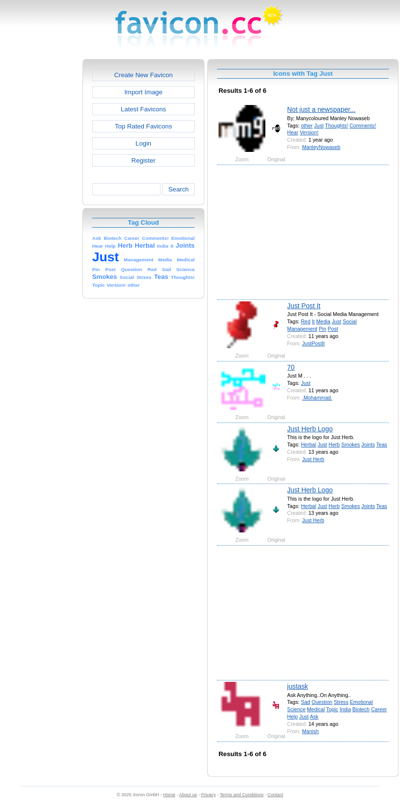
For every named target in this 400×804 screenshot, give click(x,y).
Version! (309, 132)
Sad (305, 702)
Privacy (208, 794)
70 (291, 367)
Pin (322, 329)
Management (302, 329)
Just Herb (313, 459)
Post (333, 329)
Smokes (350, 444)
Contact (275, 794)
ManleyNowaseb (321, 147)
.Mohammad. (317, 398)
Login (143, 143)
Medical (316, 709)
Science (296, 709)
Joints (368, 444)
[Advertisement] (40, 205)
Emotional (361, 702)
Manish (310, 731)
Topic (332, 709)
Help (292, 716)
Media (323, 321)
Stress (341, 702)
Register (143, 160)
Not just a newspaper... (321, 109)
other (307, 125)
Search (178, 189)
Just (318, 125)
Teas (381, 444)
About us (188, 794)
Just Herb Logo (310, 429)
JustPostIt (313, 343)
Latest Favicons (143, 109)
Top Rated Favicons (143, 126)
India (345, 709)
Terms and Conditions (241, 794)
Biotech (360, 709)
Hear (293, 132)
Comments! (362, 125)
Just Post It (303, 306)
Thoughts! (336, 125)
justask (297, 686)
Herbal (308, 444)
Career (379, 709)
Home (169, 794)
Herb (334, 444)
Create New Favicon (143, 75)
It (313, 321)
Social (349, 321)
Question (322, 702)
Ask (314, 716)
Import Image (143, 92)
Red (305, 321)
